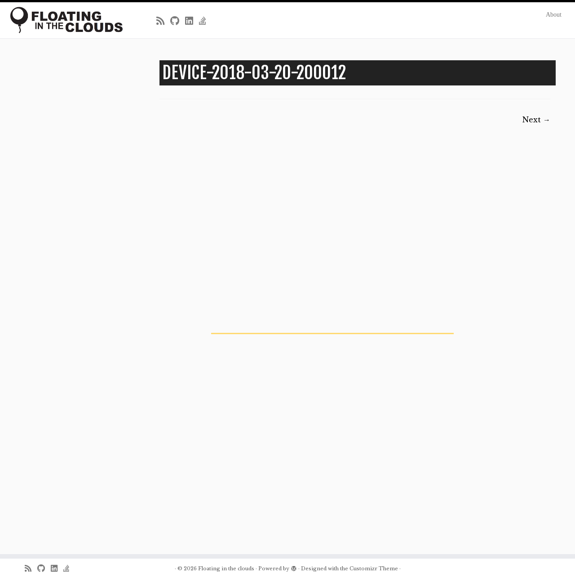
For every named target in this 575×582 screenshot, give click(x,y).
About (554, 14)
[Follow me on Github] (177, 21)
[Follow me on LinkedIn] (192, 21)
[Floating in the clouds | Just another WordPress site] (66, 20)
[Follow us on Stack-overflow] (205, 21)
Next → (536, 119)
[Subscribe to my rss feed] (163, 21)
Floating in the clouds (226, 568)
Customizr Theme (373, 568)
